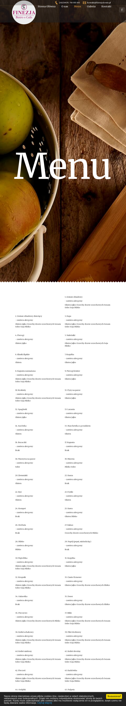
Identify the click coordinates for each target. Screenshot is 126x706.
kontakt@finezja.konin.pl (99, 2)
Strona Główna (46, 11)
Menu (77, 11)
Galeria (91, 11)
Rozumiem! (114, 696)
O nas (64, 11)
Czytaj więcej (44, 702)
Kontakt (106, 11)
